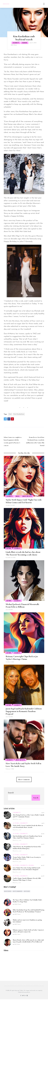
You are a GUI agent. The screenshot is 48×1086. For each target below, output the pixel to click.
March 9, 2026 (17, 883)
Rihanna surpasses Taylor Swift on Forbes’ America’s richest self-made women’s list (28, 931)
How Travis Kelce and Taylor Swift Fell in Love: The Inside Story (23, 765)
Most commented (17, 891)
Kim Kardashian (19, 414)
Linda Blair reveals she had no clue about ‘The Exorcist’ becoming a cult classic (23, 553)
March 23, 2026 (17, 841)
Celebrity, (24, 866)
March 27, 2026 (17, 830)
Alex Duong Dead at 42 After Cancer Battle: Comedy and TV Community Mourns (28, 816)
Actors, (16, 823)
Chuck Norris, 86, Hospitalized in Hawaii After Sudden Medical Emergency (27, 848)
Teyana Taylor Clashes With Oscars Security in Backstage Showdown (27, 858)
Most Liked (27, 891)
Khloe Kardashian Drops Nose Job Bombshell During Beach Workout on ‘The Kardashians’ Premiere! (28, 911)
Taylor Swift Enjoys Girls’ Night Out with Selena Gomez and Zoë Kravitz (23, 501)
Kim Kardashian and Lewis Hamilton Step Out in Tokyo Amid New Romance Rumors (27, 837)
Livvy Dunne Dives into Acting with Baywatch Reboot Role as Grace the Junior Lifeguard (26, 869)
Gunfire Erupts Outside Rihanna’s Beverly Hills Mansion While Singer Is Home (27, 880)
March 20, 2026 (17, 851)
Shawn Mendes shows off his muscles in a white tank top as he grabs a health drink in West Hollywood (28, 941)
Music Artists (27, 497)
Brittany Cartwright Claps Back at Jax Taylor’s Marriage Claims (22, 658)
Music (17, 497)
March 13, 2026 (17, 872)
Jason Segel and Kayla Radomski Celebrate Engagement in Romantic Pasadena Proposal (24, 712)
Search (11, 793)
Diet (10, 414)
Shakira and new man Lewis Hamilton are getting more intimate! (27, 921)
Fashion (24, 42)
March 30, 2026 (17, 820)
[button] (44, 4)
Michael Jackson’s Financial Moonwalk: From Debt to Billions (22, 606)
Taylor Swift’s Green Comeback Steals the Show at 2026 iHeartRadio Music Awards (28, 827)
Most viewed (7, 891)
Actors (9, 549)
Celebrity (16, 42)
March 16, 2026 (17, 862)
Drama (31, 866)
